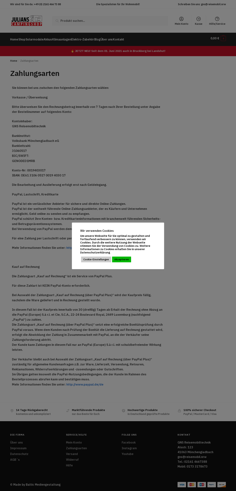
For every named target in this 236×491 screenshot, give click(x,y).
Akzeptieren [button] (121, 259)
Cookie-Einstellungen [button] (96, 259)
